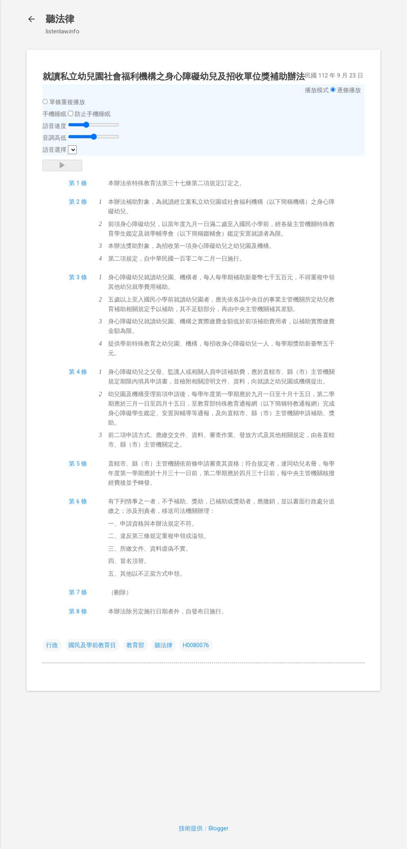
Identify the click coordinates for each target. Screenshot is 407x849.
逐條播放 (349, 90)
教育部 (135, 645)
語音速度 (54, 126)
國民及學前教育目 (92, 645)
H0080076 (196, 645)
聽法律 (60, 19)
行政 (52, 645)
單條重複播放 (67, 102)
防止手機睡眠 (92, 114)
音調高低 (54, 137)
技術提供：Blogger (204, 828)
